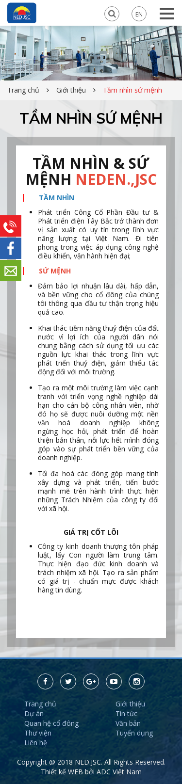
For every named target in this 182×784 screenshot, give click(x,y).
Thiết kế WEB (63, 771)
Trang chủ (23, 90)
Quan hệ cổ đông (51, 723)
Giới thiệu (71, 90)
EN (139, 14)
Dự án (34, 713)
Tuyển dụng (134, 732)
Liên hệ (35, 742)
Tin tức (126, 713)
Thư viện (37, 732)
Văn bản (128, 723)
